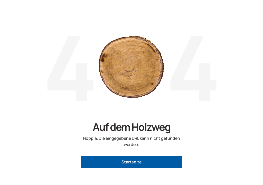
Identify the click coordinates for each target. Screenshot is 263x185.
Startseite (131, 162)
